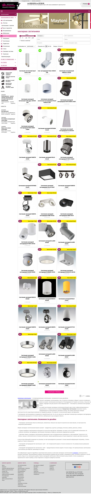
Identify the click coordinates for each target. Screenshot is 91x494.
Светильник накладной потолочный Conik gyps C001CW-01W (27, 101)
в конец (88, 396)
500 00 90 (31, 3)
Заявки (86, 3)
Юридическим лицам (39, 473)
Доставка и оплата (6, 1)
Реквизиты (36, 475)
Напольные (6, 38)
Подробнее (13, 103)
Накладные (6, 36)
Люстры (5, 23)
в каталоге (75, 453)
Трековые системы (8, 51)
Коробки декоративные (8, 469)
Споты (4, 48)
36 (46, 47)
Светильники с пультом (7, 25)
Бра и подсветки (7, 28)
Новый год (4, 472)
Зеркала (4, 467)
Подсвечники (5, 473)
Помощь (52, 467)
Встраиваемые (7, 30)
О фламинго (53, 466)
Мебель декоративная (7, 470)
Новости (52, 469)
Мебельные (6, 33)
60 (48, 47)
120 (50, 47)
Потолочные (6, 46)
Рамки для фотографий (8, 475)
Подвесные (6, 43)
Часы (3, 481)
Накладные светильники (24, 399)
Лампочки (5, 54)
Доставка (36, 467)
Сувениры (4, 478)
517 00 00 (40, 3)
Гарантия (36, 472)
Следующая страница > (54, 392)
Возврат (36, 470)
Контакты (52, 470)
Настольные (6, 41)
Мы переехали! (4, 111)
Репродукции (5, 476)
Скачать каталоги (36, 1)
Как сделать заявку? (39, 466)
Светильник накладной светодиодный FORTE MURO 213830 (27, 128)
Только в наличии (25, 41)
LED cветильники (7, 20)
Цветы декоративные (7, 479)
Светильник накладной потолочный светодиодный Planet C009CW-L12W (47, 101)
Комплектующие (5, 56)
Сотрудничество (25, 1)
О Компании (16, 1)
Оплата (35, 469)
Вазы (3, 466)
